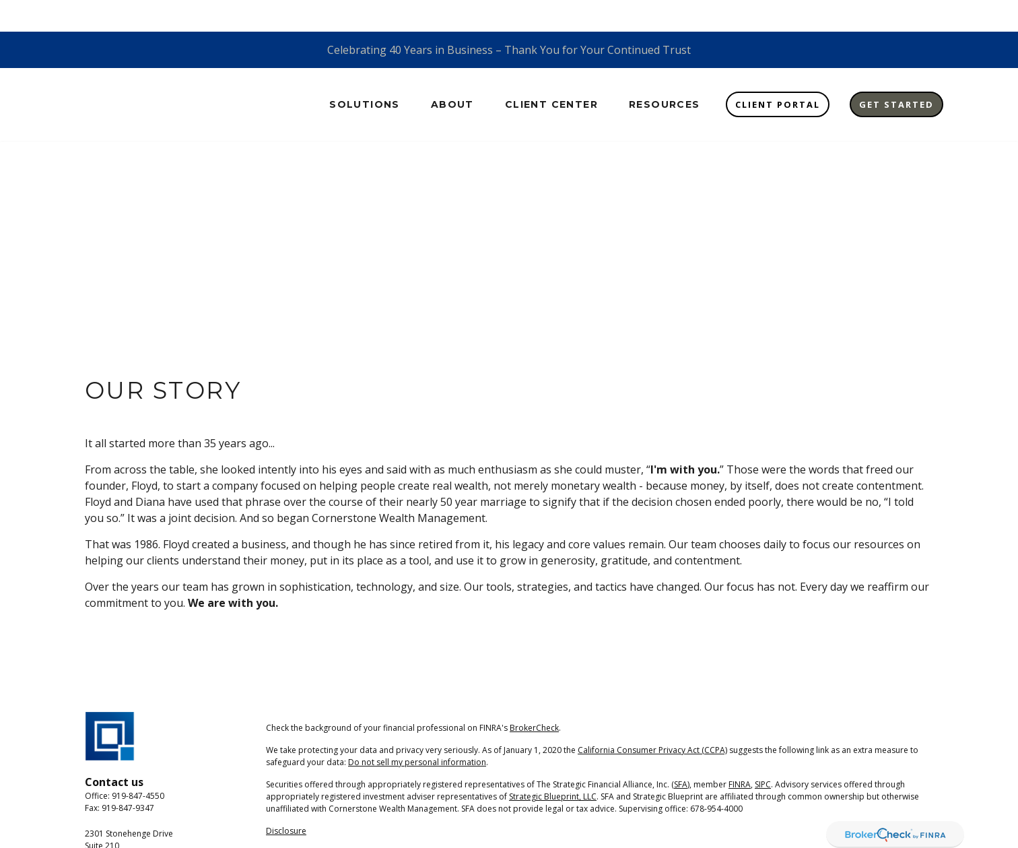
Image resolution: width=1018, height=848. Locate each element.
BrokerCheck (534, 696)
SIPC (763, 752)
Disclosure (286, 799)
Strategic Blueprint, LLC (553, 765)
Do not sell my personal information (417, 730)
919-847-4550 (138, 765)
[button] (364, 72)
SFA (680, 752)
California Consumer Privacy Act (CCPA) (652, 718)
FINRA (739, 752)
